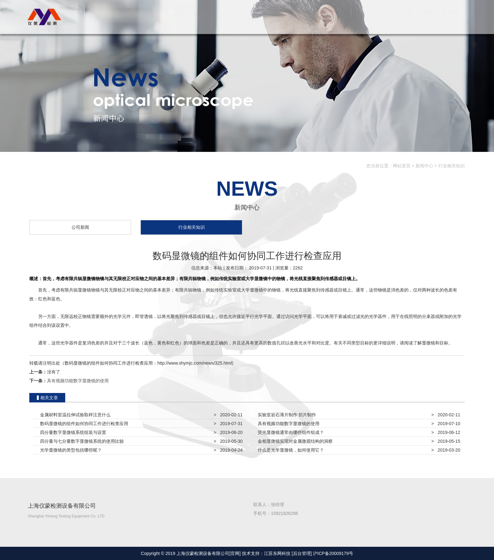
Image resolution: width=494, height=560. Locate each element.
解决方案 (355, 18)
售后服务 (427, 18)
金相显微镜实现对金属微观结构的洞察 (294, 441)
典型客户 (379, 18)
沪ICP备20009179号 (333, 553)
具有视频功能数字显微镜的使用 (78, 380)
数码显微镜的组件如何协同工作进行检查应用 (82, 423)
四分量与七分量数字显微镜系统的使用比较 (80, 441)
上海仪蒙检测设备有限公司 (44, 16)
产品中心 (331, 18)
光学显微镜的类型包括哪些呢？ (69, 450)
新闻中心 (424, 166)
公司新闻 (80, 227)
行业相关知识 (451, 166)
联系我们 (451, 18)
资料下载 (403, 18)
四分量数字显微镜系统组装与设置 (71, 432)
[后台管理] (302, 553)
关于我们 (307, 18)
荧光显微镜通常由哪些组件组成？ (289, 432)
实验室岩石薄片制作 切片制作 (285, 414)
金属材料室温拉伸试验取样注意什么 (74, 414)
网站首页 (283, 18)
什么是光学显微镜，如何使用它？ (289, 450)
